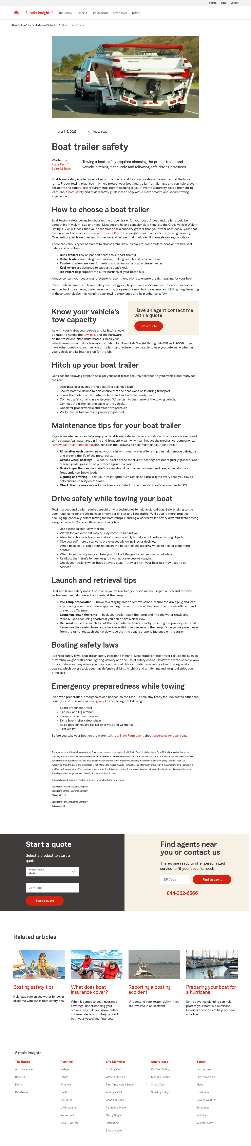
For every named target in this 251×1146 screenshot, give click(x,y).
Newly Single (113, 1115)
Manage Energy (160, 1077)
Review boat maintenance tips (73, 444)
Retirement (67, 1115)
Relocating (112, 1123)
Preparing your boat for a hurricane (211, 990)
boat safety (76, 192)
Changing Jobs (115, 1100)
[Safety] (136, 13)
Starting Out (113, 1069)
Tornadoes (203, 1107)
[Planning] (81, 13)
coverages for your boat (169, 735)
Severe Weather (206, 1100)
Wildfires (202, 1115)
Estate (64, 1077)
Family (19, 1084)
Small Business (69, 1123)
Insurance (66, 1100)
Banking (20, 1077)
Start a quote (45, 900)
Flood (200, 1084)
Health (64, 1092)
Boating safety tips (33, 987)
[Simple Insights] (39, 14)
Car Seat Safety (160, 1069)
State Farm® (61, 166)
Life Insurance (68, 1107)
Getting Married (115, 1077)
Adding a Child (114, 1092)
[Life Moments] (100, 13)
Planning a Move (116, 1107)
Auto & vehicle (24, 1069)
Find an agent (212, 879)
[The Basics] (65, 13)
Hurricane (203, 1092)
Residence (21, 1092)
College (64, 1069)
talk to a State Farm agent (126, 735)
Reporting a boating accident (150, 990)
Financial (65, 1084)
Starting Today (160, 1092)
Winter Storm (205, 1123)
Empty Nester (114, 1130)
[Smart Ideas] (120, 13)
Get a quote (148, 326)
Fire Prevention (206, 1077)
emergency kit (99, 701)
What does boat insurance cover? (89, 990)
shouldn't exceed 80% (103, 233)
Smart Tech (158, 1084)
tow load (89, 334)
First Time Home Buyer (120, 1084)
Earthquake (204, 1069)
